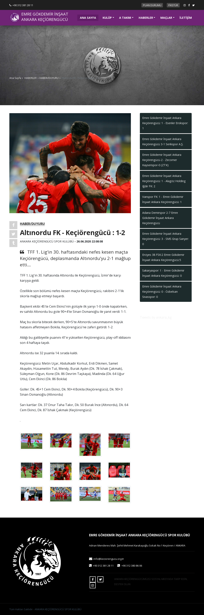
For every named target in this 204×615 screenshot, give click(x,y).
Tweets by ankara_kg (156, 317)
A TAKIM (125, 18)
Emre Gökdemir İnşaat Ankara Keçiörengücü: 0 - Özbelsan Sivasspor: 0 (161, 291)
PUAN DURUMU (152, 5)
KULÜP (107, 18)
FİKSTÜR (173, 5)
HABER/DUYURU (49, 78)
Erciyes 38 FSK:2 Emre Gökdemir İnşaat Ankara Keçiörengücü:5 (163, 257)
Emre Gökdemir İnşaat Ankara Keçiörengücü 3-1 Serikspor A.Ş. (162, 141)
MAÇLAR (166, 18)
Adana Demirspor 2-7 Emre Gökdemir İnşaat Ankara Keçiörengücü (160, 218)
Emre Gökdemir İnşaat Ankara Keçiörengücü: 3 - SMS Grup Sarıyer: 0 (165, 239)
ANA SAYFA (89, 17)
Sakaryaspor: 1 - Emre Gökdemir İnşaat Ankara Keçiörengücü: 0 (163, 273)
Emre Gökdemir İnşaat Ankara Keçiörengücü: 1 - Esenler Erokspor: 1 (165, 123)
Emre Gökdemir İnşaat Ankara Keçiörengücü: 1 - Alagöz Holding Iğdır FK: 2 (164, 181)
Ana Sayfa (15, 78)
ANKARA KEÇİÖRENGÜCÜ (44, 20)
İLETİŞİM (185, 18)
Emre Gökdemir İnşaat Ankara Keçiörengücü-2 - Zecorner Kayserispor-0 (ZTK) (161, 160)
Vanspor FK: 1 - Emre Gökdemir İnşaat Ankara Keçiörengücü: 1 (162, 199)
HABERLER (146, 18)
